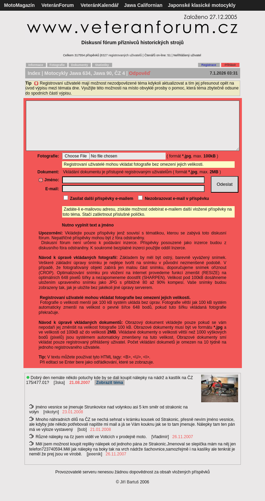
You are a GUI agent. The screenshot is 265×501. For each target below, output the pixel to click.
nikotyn (51, 422)
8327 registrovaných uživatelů (121, 55)
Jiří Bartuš (129, 492)
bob (82, 439)
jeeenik (94, 464)
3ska (59, 393)
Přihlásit (230, 65)
